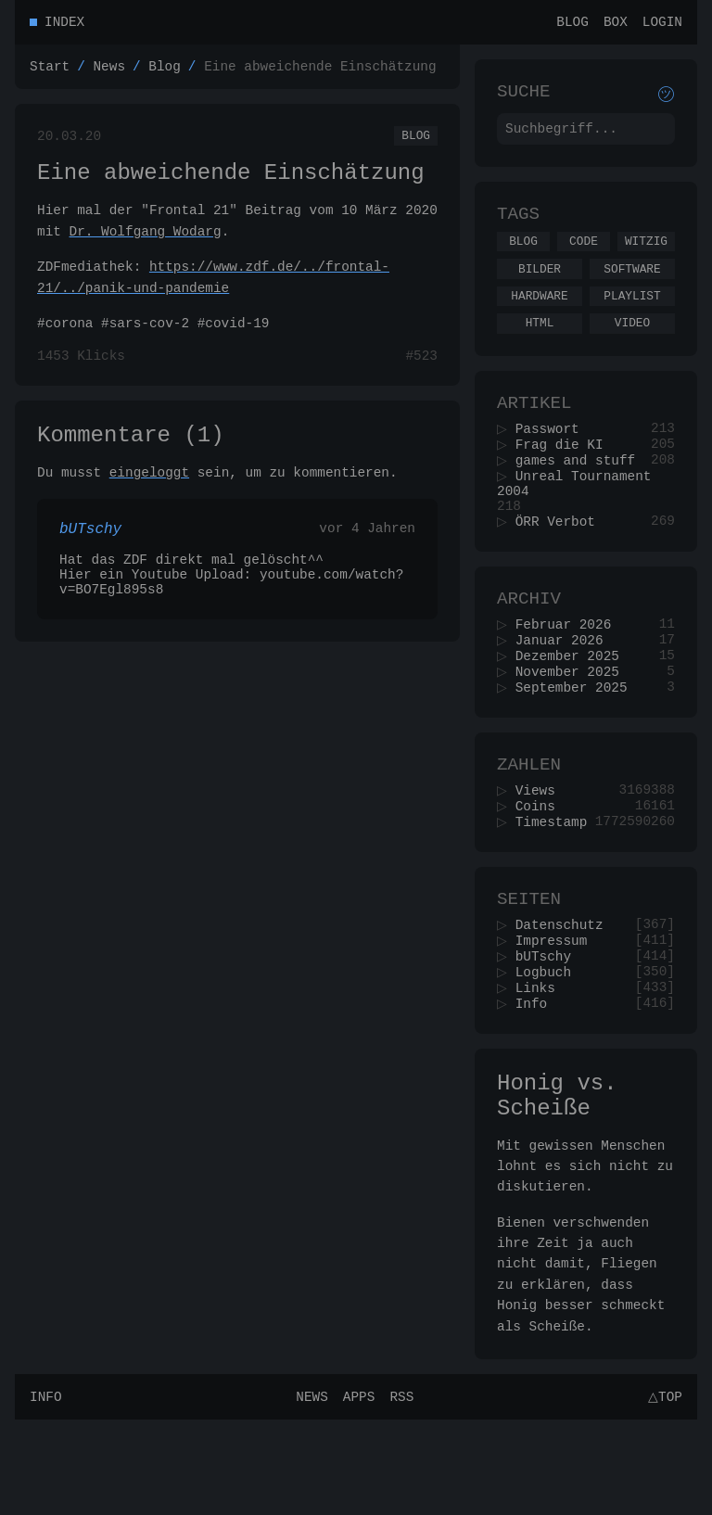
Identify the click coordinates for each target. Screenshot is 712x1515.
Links (541, 1067)
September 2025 (577, 743)
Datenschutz (565, 997)
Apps (356, 1491)
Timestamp (557, 888)
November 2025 (573, 725)
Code (583, 255)
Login (662, 23)
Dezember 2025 (573, 708)
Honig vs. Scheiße (557, 1184)
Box (616, 23)
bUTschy (549, 1032)
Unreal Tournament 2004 (577, 519)
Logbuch (549, 1050)
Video (632, 345)
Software (632, 285)
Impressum (557, 1015)
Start (50, 71)
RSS (399, 1491)
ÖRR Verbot (561, 563)
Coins (541, 870)
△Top (662, 1491)
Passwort (553, 457)
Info (537, 1085)
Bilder (539, 285)
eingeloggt (149, 494)
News (109, 71)
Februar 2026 (569, 672)
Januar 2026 (565, 690)
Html (540, 345)
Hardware (539, 315)
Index (64, 23)
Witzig (646, 255)
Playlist (632, 315)
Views (541, 852)
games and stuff (581, 493)
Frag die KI (565, 475)
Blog (572, 23)
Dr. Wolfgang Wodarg (146, 245)
